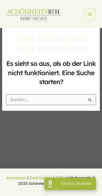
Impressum (16, 177)
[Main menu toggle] (89, 14)
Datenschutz (40, 177)
